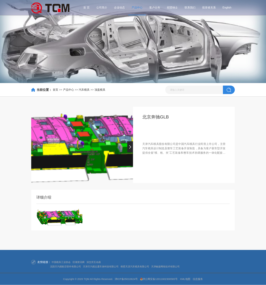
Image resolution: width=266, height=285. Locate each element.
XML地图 (185, 279)
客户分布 (154, 7)
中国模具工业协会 (61, 262)
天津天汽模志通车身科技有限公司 (101, 266)
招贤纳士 (172, 7)
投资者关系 (209, 7)
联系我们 (190, 7)
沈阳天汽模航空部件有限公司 (65, 266)
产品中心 (137, 7)
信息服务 (198, 279)
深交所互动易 (94, 262)
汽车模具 (84, 89)
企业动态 (119, 7)
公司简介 (101, 7)
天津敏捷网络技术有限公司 (165, 266)
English (227, 7)
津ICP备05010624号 (126, 279)
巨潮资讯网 (78, 262)
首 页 (86, 7)
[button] (130, 146)
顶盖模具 (99, 89)
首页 (55, 89)
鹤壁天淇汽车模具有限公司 (135, 266)
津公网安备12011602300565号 (160, 279)
